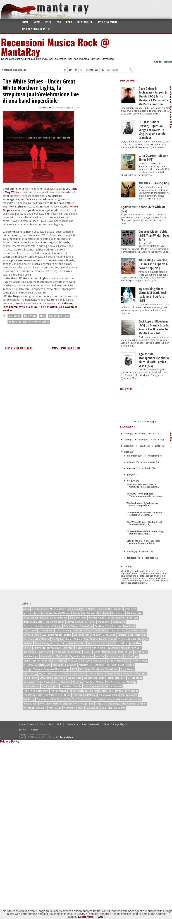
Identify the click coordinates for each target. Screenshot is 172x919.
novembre (154, 455)
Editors (67, 634)
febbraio (132, 558)
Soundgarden (75, 677)
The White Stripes (59, 316)
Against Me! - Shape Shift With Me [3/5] (143, 209)
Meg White (12, 192)
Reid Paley (85, 669)
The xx (67, 694)
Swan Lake (78, 682)
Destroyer (133, 630)
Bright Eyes (132, 617)
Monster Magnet (57, 660)
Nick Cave (86, 660)
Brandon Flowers (97, 617)
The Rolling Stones (77, 690)
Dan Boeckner (114, 626)
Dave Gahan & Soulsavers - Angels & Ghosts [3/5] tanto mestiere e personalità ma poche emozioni (153, 96)
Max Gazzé (61, 656)
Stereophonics (135, 677)
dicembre (132, 455)
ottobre (131, 462)
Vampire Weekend (117, 699)
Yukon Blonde (92, 707)
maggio (131, 480)
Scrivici (168, 61)
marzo (146, 551)
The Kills (77, 686)
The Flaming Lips (50, 686)
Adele (26, 608)
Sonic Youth (60, 677)
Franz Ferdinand (107, 639)
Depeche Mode (118, 630)
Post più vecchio (66, 348)
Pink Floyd (111, 664)
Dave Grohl (129, 626)
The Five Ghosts (31, 686)
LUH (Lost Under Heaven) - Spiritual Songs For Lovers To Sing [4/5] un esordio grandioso (152, 130)
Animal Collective (77, 608)
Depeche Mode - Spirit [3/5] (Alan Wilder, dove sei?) (153, 235)
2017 (155, 433)
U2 (94, 699)
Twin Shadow (58, 699)
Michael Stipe (131, 656)
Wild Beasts (114, 703)
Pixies (121, 664)
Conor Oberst (71, 626)
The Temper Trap (98, 690)
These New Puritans (109, 694)
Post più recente (19, 348)
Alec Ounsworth (40, 608)
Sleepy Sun (127, 673)
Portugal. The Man (32, 669)
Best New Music (107, 22)
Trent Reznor (43, 699)
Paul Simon (70, 664)
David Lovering (63, 630)
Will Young (28, 707)
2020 (141, 433)
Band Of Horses (62, 613)
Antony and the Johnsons (109, 608)
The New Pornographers (35, 690)
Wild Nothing (128, 703)
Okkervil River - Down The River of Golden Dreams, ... (144, 513)
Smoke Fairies (30, 677)
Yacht (80, 707)
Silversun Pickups (96, 673)
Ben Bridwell (88, 613)
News (37, 22)
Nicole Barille (99, 660)
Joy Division (113, 647)
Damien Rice (86, 626)
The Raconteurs (58, 690)
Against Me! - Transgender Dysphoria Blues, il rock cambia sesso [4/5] (153, 360)
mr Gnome (119, 707)
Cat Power (90, 621)
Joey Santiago (54, 647)
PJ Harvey (28, 664)
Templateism (66, 737)
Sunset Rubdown (62, 682)
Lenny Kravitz (75, 651)
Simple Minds (113, 673)
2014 (157, 439)
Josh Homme (98, 647)
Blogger (151, 421)
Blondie (44, 617)
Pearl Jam (83, 664)
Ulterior (102, 699)
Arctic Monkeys (31, 613)
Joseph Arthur (83, 647)
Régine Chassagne (48, 673)
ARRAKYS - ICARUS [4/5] (153, 183)
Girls (37, 643)
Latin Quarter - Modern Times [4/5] (153, 157)
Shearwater (79, 673)
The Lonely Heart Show (95, 686)
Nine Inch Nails (115, 660)
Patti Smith (57, 664)
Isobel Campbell (106, 643)
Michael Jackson (115, 656)
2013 (127, 446)
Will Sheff (141, 703)
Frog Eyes (143, 639)
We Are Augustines (83, 703)
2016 (127, 439)
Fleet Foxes (140, 634)
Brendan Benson (116, 617)
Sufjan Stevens (44, 682)
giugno (131, 474)
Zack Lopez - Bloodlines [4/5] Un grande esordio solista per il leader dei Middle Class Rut (153, 327)
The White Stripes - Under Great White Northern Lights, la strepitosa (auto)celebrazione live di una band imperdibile (41, 91)
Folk (69, 22)
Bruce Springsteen (55, 621)
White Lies (100, 703)
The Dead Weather (94, 682)
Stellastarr (120, 677)
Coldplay (56, 626)
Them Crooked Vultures (85, 694)
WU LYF (57, 703)
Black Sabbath (30, 617)
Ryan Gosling (30, 673)
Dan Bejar (100, 626)
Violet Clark (45, 703)
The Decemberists (115, 682)
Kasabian (125, 647)
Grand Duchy (60, 643)
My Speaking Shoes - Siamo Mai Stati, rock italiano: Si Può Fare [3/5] (152, 295)
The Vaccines (131, 690)
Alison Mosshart (58, 608)
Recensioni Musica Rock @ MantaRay (55, 47)
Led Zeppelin (44, 651)
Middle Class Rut (31, 660)
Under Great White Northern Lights (28, 321)
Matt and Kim (47, 656)
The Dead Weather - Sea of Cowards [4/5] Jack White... (142, 485)
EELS (44, 634)
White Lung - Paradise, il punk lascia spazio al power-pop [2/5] (153, 264)
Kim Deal (136, 647)
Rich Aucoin (98, 669)
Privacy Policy (10, 741)
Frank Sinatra (90, 639)
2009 (127, 566)
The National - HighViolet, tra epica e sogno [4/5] (142, 504)
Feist (130, 634)
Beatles (76, 613)
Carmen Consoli (74, 621)
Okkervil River (140, 660)
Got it (101, 916)
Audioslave (46, 613)
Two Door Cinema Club (79, 699)
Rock (48, 22)
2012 (143, 446)
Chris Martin (119, 621)
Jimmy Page (39, 647)
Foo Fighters (58, 639)
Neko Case (73, 660)
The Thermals (116, 690)
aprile (130, 551)
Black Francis (118, 613)
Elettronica (84, 22)
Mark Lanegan (125, 651)
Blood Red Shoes (58, 617)
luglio (148, 468)
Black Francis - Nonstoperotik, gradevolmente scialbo (143, 542)
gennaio (150, 558)
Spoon (102, 677)
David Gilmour (46, 630)
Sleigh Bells (141, 673)
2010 (127, 452)
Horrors (92, 643)
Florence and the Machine (36, 639)
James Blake (135, 643)
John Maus (68, 647)
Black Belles (103, 613)
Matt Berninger (31, 656)
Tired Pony (28, 699)
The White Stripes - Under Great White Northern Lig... (144, 523)
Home (25, 22)
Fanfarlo (122, 634)
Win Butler (41, 707)
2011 (158, 446)
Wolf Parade (55, 707)
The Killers (66, 686)
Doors (143, 630)
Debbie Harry (101, 630)
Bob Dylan (81, 617)
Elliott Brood (109, 634)
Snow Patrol (46, 677)
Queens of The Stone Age (57, 669)
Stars (110, 677)
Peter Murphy (97, 664)
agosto (131, 468)
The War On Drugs (32, 694)
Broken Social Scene (33, 621)
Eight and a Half (81, 634)
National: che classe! (14, 69)
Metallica (99, 656)
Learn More (86, 916)
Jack (74, 188)
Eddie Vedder (55, 634)
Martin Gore (141, 651)
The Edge (131, 682)
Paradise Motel (42, 664)
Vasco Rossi (135, 699)
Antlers (91, 608)
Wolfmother (69, 707)
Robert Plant (112, 669)
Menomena (87, 656)
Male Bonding (109, 651)
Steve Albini (29, 682)
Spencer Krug (90, 677)
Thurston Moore (129, 694)
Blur (72, 617)
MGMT (97, 651)
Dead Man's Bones (82, 630)
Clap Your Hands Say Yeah (36, 626)
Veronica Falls (30, 703)
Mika (44, 660)
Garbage (27, 643)
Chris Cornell (104, 621)
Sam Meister (65, 673)
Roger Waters (127, 669)
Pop (58, 22)
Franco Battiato (74, 639)
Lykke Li (87, 651)
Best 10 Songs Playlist (36, 29)
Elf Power (96, 634)
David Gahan (30, 630)
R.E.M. (74, 669)
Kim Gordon (29, 651)
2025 (127, 433)
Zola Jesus (107, 707)
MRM (42, 316)
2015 (141, 439)
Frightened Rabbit (127, 639)
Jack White (14, 316)
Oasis (128, 660)
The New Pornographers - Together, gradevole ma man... (144, 494)
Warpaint (67, 703)
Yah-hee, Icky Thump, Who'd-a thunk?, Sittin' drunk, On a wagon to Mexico (40, 307)
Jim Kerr (27, 647)
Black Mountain (134, 613)
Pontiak (130, 664)
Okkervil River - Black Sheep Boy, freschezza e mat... (145, 532)
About (157, 61)
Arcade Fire (130, 608)
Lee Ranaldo (60, 651)
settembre (150, 462)
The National (115, 686)
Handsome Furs (77, 643)
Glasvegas (46, 643)
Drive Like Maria (31, 634)
